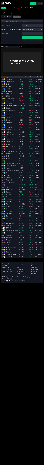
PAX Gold (9, 146)
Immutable (9, 257)
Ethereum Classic (11, 163)
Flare (7, 204)
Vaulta (8, 177)
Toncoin (8, 120)
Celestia (8, 252)
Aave (7, 173)
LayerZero (9, 235)
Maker (8, 168)
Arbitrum (8, 206)
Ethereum (9, 81)
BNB (7, 84)
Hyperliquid (9, 101)
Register (39, 3)
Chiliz (7, 225)
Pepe (7, 161)
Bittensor (8, 139)
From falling (7, 29)
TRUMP (8, 228)
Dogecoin (9, 98)
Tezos (8, 249)
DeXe (8, 175)
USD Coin (9, 89)
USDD (8, 199)
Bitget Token (10, 165)
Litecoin (8, 127)
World (8, 194)
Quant (8, 192)
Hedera (8, 132)
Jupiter (8, 209)
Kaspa (8, 189)
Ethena (8, 187)
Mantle (8, 153)
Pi (6, 158)
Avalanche (9, 129)
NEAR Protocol (10, 151)
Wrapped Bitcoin (11, 105)
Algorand (9, 180)
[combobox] (11, 21)
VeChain (8, 213)
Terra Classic (10, 247)
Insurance (17, 17)
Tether (8, 91)
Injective (8, 221)
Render (8, 141)
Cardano (8, 108)
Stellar (8, 122)
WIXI (3, 277)
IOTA (7, 245)
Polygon (8, 185)
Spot (3, 17)
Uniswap (8, 144)
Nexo (7, 211)
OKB (7, 156)
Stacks (8, 237)
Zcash (8, 103)
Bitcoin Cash (9, 110)
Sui (7, 125)
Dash (7, 216)
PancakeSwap (10, 233)
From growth (17, 29)
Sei (7, 242)
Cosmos (8, 182)
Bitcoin (8, 79)
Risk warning (6, 279)
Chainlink (9, 115)
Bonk (7, 218)
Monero (8, 113)
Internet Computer (11, 170)
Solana (8, 93)
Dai (7, 117)
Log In (33, 3)
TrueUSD (9, 223)
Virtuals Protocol (11, 230)
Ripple (8, 86)
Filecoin (8, 201)
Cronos (8, 137)
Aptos (8, 197)
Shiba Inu (9, 134)
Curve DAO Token (11, 254)
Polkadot (9, 149)
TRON (8, 96)
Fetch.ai (8, 240)
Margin (9, 17)
